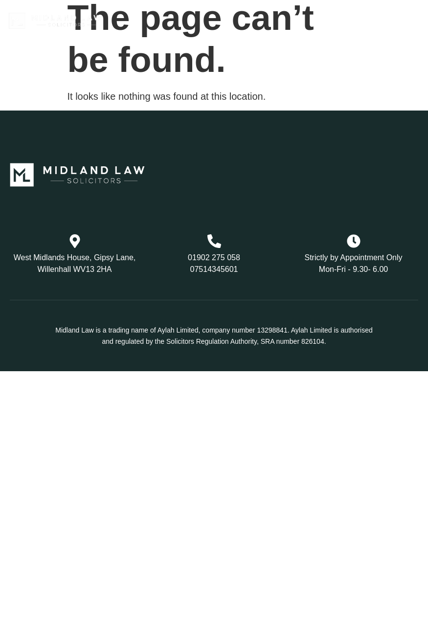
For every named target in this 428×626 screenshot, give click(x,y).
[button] (325, 21)
